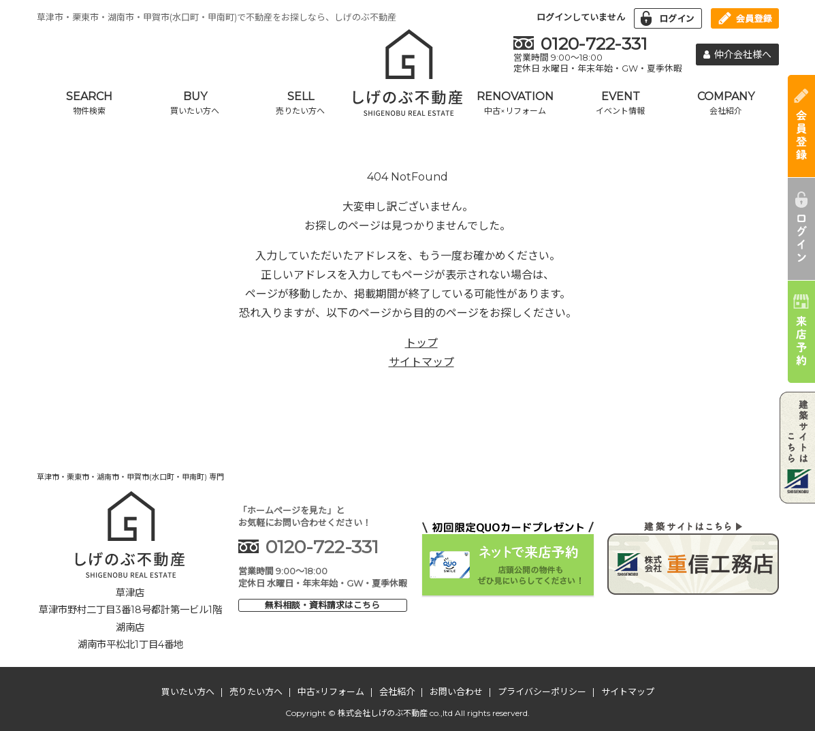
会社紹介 (397, 691)
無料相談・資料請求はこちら (322, 605)
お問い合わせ (456, 691)
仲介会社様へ (737, 54)
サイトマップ (421, 362)
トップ (421, 343)
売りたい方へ (256, 691)
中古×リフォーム (331, 691)
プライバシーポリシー (542, 691)
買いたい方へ (187, 691)
